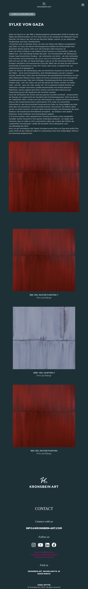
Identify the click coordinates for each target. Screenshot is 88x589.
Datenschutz (39, 552)
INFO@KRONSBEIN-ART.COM (44, 528)
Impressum (49, 552)
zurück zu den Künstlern (22, 14)
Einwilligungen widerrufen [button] (44, 557)
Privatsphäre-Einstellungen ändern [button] (44, 554)
